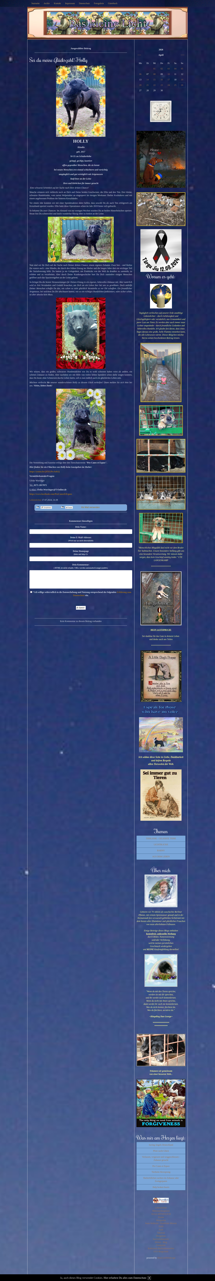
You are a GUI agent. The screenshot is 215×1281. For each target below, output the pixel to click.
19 (182, 79)
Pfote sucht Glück (161, 1151)
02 (162, 68)
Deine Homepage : (81, 552)
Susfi (161, 1229)
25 (175, 85)
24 (169, 85)
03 (169, 68)
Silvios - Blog (161, 1242)
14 (147, 79)
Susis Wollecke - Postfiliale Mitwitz (161, 1223)
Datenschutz (84, 3)
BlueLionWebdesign (166, 1258)
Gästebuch (112, 3)
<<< (139, 55)
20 (140, 85)
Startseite (35, 3)
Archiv (47, 3)
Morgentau (161, 1236)
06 (140, 74)
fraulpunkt (161, 1245)
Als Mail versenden (90, 507)
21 (147, 85)
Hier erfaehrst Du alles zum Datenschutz (125, 1277)
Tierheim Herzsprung (161, 1172)
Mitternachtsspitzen (161, 1211)
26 (182, 85)
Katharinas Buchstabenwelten (161, 1248)
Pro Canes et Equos (160, 1166)
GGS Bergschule (161, 1251)
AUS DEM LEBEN (161, 856)
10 (169, 74)
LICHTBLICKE (161, 844)
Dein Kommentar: (81, 566)
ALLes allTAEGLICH (161, 1214)
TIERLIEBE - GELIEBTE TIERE (161, 838)
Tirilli (160, 1226)
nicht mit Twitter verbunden (62, 507)
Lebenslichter (35, 500)
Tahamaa (161, 1233)
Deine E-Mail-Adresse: (80, 539)
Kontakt (57, 3)
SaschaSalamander (161, 1239)
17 (169, 79)
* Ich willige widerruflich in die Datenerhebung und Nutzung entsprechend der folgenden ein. (80, 593)
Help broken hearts (161, 1187)
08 (154, 74)
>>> (182, 55)
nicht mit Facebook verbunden (37, 507)
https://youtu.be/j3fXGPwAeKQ (44, 471)
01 (154, 68)
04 (175, 68)
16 (162, 79)
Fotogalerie (99, 3)
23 (162, 85)
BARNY (161, 850)
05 (182, 68)
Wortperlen (161, 1220)
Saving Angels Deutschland (161, 1145)
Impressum (70, 3)
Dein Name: (80, 527)
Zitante (161, 1217)
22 (154, 85)
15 (154, 79)
